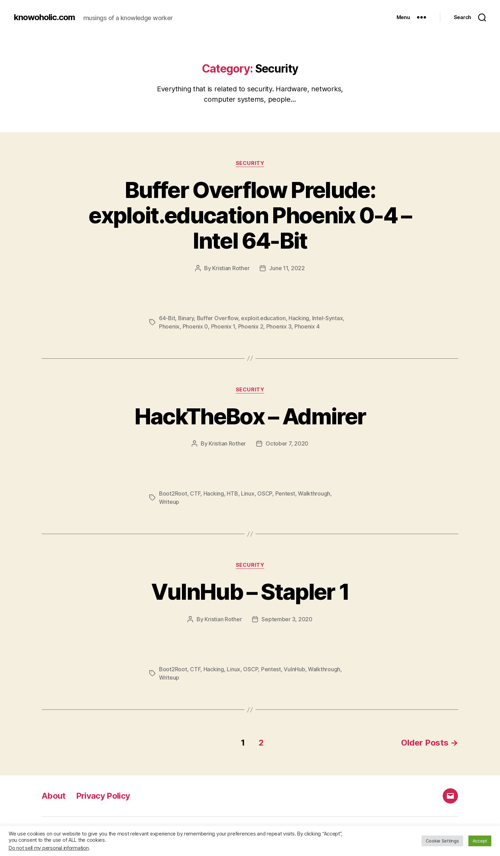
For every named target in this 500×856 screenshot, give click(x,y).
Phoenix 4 (307, 326)
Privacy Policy (103, 796)
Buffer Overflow (217, 318)
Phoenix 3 (279, 326)
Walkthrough (314, 493)
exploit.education (263, 318)
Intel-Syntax (327, 318)
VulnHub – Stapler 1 (250, 591)
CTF (195, 493)
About (54, 796)
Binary (186, 318)
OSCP (264, 493)
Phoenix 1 (223, 326)
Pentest (285, 493)
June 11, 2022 (287, 268)
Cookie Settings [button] (442, 840)
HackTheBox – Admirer (250, 416)
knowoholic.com (44, 17)
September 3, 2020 (286, 619)
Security (250, 163)
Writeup (169, 501)
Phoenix (169, 326)
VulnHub (294, 669)
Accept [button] (480, 840)
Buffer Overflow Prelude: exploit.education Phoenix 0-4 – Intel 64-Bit (250, 215)
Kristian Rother (230, 268)
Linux (248, 493)
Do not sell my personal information (49, 848)
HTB (232, 493)
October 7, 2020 (287, 443)
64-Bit (167, 318)
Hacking (299, 318)
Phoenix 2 (251, 326)
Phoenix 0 (195, 326)
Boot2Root (173, 493)
